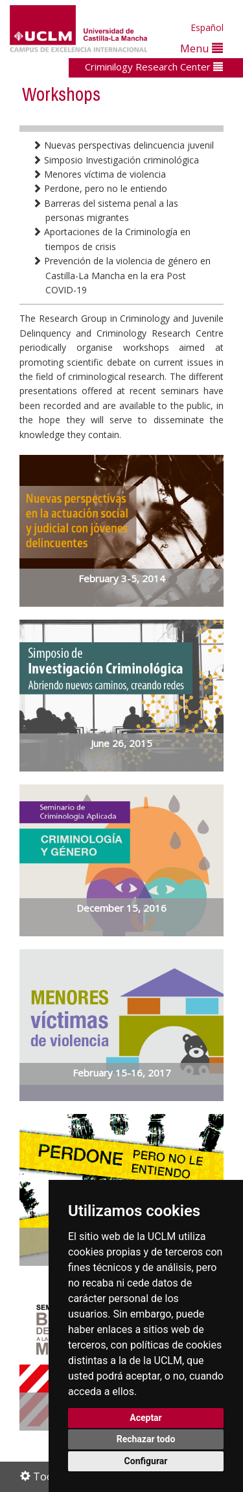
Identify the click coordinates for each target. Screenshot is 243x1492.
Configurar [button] (146, 1461)
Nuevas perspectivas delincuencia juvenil (123, 145)
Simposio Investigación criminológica (115, 160)
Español (207, 27)
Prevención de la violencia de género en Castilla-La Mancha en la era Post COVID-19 (121, 275)
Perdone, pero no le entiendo (99, 188)
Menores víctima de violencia (99, 174)
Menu (201, 48)
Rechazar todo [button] (146, 1439)
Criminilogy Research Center (154, 66)
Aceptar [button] (146, 1418)
